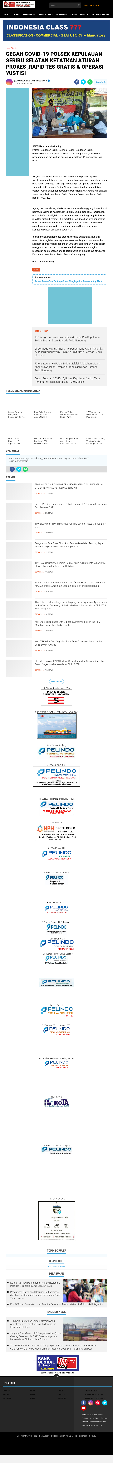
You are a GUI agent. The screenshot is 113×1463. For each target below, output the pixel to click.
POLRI (36, 270)
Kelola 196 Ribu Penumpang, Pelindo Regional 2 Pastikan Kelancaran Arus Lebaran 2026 (65, 510)
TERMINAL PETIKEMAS (95, 1399)
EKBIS (32, 1391)
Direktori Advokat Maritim (93, 1433)
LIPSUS (73, 14)
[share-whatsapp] (90, 82)
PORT (32, 1399)
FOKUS (60, 1391)
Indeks (16, 14)
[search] (65, 5)
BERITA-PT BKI (29, 14)
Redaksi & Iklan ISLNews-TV (94, 1415)
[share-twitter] (83, 82)
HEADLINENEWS (46, 14)
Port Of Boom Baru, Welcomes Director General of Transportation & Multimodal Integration (56, 1304)
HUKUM (6, 1395)
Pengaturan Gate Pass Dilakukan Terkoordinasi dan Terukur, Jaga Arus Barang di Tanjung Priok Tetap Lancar (66, 550)
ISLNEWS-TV (61, 14)
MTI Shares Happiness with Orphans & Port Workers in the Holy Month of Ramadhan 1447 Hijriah (71, 628)
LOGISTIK (84, 14)
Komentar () (100, 82)
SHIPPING (62, 1399)
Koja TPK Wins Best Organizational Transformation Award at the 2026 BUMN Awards (69, 648)
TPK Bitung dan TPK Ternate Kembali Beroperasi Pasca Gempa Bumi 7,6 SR (66, 527)
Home (7, 14)
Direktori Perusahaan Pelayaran (91, 1428)
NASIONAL (7, 1399)
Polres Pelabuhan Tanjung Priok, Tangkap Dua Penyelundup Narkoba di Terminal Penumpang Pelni (70, 281)
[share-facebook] (76, 82)
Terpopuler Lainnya (56, 1267)
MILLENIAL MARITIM (100, 14)
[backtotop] (56, 1377)
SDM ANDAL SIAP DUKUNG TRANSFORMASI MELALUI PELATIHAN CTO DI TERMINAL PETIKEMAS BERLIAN (69, 491)
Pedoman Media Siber (92, 1419)
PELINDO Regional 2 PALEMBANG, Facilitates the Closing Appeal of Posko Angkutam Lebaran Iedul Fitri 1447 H (67, 667)
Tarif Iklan (86, 1423)
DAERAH (6, 1391)
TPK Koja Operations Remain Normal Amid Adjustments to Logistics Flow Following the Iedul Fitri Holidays (70, 569)
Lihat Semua (56, 682)
